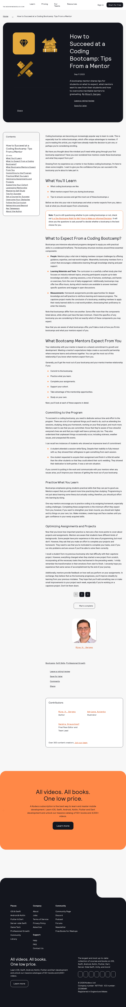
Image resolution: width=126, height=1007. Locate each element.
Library (13, 939)
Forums (58, 923)
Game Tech (15, 927)
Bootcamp (50, 663)
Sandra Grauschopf (68, 724)
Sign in (101, 5)
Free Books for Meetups (66, 931)
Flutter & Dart (16, 919)
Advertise (37, 927)
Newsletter (60, 927)
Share (18, 110)
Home (5, 16)
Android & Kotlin (17, 915)
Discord (59, 915)
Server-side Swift (18, 923)
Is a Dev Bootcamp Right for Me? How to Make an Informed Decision (82, 218)
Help (35, 940)
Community (15, 935)
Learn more (63, 825)
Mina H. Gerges (93, 94)
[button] (33, 3)
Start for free (115, 5)
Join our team (81, 742)
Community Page (63, 911)
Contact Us (38, 948)
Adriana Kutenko (96, 711)
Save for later (78, 105)
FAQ (35, 944)
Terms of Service (40, 919)
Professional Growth (75, 663)
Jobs (35, 915)
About (36, 911)
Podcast (59, 919)
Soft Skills (60, 663)
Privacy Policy (39, 923)
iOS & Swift (15, 911)
